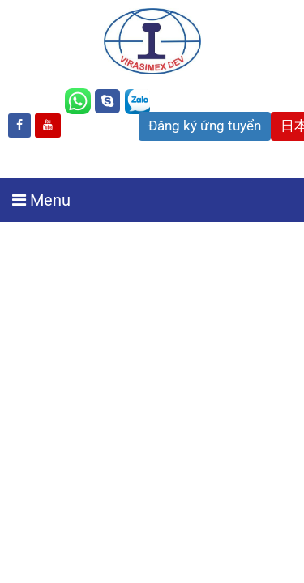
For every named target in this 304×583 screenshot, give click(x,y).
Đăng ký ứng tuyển (204, 125)
